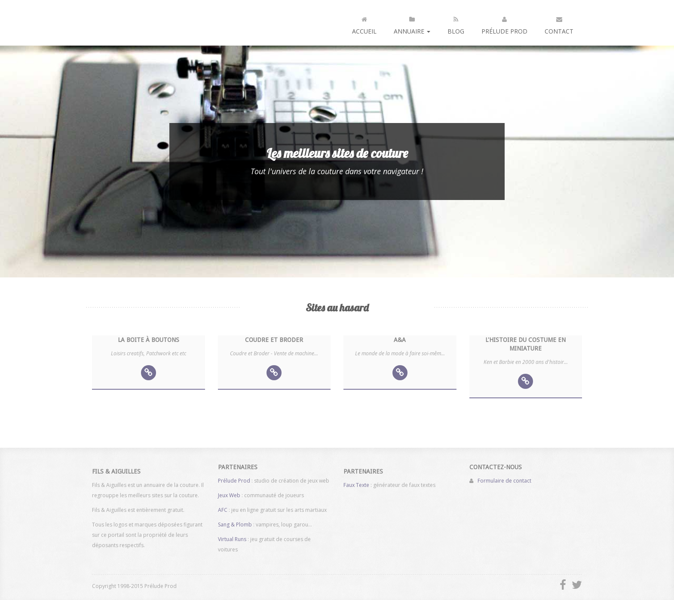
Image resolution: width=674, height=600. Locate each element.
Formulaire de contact (504, 478)
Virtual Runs (232, 536)
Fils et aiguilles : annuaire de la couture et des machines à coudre (128, 23)
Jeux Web (229, 492)
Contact (559, 23)
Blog (455, 23)
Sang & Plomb (235, 522)
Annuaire (412, 23)
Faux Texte (356, 487)
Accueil (364, 23)
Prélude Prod (504, 23)
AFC (222, 507)
